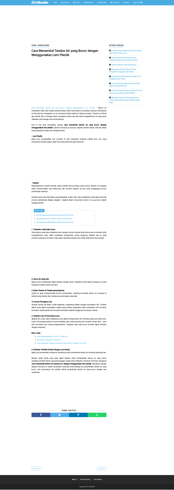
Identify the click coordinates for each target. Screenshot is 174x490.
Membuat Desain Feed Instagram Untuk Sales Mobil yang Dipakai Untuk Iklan (124, 100)
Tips (55, 2)
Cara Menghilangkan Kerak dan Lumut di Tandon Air (55, 215)
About (74, 480)
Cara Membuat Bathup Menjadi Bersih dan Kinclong (54, 222)
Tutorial (65, 2)
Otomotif (114, 2)
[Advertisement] (87, 25)
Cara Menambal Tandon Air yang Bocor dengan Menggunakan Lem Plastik (63, 108)
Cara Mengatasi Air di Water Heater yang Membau (54, 219)
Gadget (126, 2)
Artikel (76, 2)
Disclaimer (99, 480)
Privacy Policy (85, 480)
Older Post (101, 469)
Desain (136, 2)
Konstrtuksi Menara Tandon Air (48, 340)
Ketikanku (92, 487)
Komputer (88, 2)
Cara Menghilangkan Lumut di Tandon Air (52, 337)
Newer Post (36, 469)
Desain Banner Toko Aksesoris (123, 65)
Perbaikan (102, 2)
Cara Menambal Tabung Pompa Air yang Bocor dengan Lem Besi (61, 343)
